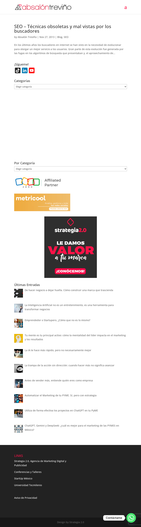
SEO (66, 37)
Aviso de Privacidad (25, 497)
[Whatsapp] (131, 518)
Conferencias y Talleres (28, 472)
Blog (59, 37)
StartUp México (23, 478)
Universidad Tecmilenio (28, 485)
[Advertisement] (70, 127)
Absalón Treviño (27, 37)
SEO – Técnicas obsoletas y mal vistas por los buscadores (62, 28)
